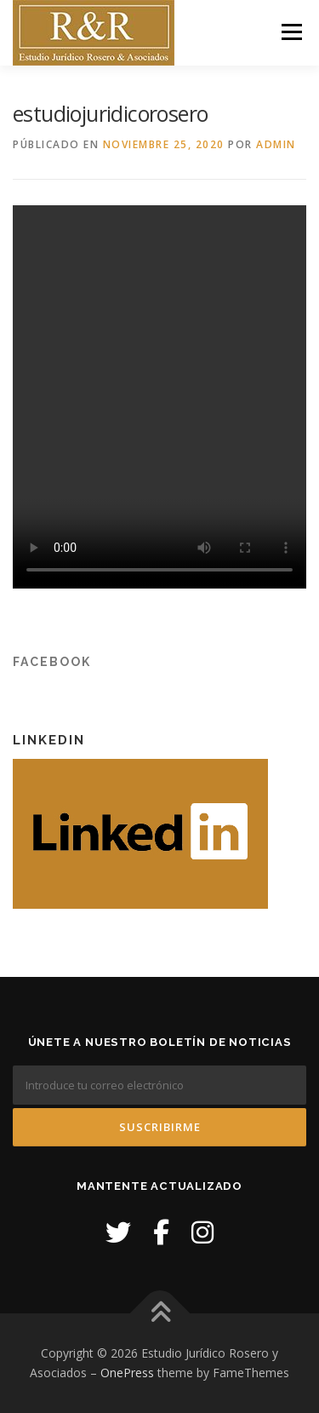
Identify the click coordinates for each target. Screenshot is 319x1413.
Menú (290, 32)
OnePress (127, 1372)
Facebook (52, 662)
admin (276, 144)
